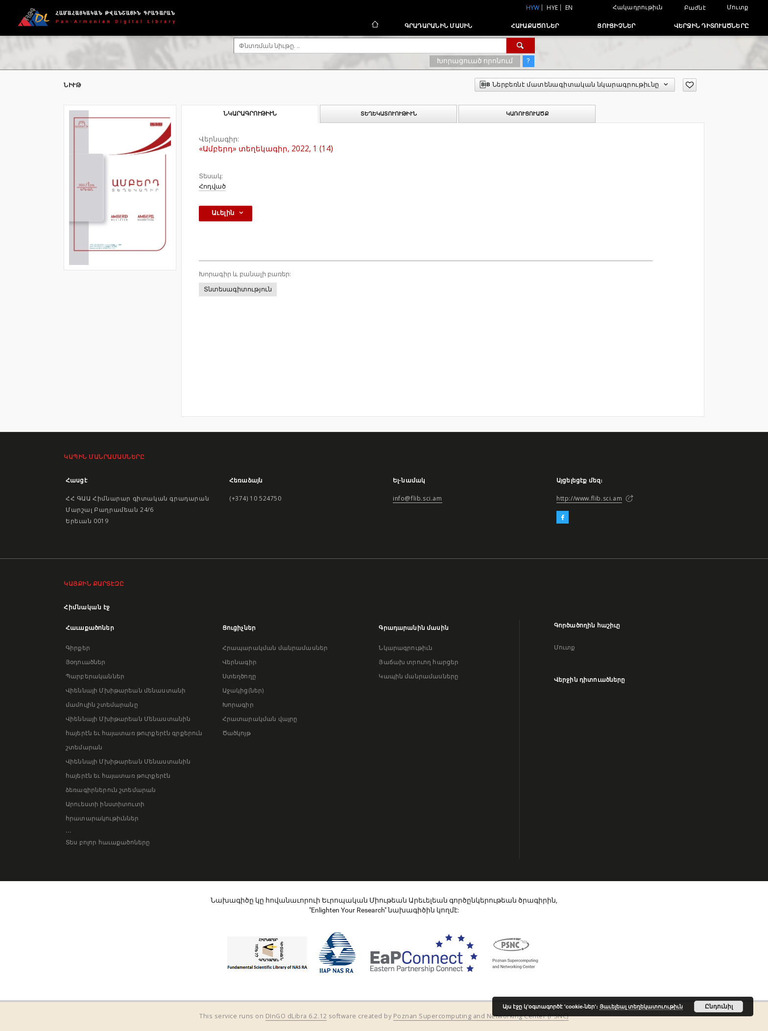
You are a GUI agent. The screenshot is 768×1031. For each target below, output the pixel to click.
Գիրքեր (78, 648)
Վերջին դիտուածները (711, 26)
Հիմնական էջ (87, 607)
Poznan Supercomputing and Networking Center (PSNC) (481, 1016)
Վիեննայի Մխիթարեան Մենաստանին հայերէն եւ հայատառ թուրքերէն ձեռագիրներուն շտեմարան (128, 775)
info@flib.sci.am (417, 498)
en (569, 7)
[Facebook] (562, 517)
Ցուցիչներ (616, 26)
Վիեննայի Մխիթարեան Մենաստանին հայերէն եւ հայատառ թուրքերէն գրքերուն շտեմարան (134, 733)
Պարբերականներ (95, 676)
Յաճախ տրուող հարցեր (418, 662)
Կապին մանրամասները (418, 676)
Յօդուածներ (86, 662)
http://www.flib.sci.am (589, 498)
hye (552, 7)
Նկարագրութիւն (405, 648)
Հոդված (212, 186)
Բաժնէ (695, 8)
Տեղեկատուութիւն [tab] (388, 113)
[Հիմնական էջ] (374, 25)
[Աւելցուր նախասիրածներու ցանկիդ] (689, 85)
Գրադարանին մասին (439, 26)
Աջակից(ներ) (243, 690)
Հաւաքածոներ (535, 26)
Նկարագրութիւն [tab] (250, 113)
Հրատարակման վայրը (260, 719)
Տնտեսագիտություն (238, 289)
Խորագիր (238, 704)
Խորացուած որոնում (475, 61)
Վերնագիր (239, 662)
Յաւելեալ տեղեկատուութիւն (641, 1006)
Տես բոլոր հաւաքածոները (108, 842)
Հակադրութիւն (638, 7)
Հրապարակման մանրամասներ (275, 648)
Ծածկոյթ (236, 733)
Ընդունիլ (719, 1006)
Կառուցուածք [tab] (527, 113)
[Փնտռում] (520, 45)
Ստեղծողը (239, 676)
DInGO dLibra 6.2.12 (296, 1016)
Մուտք (737, 7)
